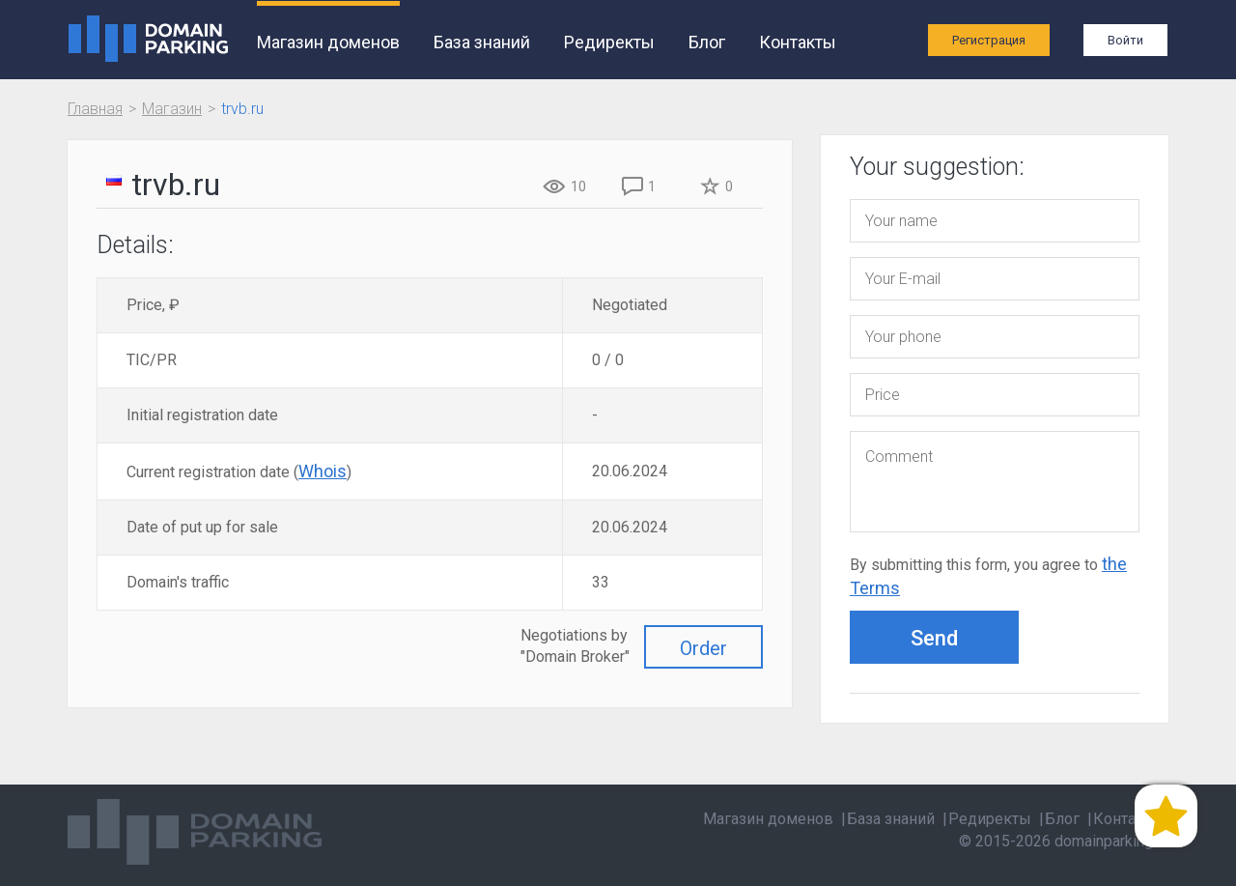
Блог (706, 42)
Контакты (797, 42)
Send (934, 638)
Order (703, 648)
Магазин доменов (328, 42)
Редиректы (609, 42)
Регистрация (988, 40)
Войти (1125, 40)
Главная (95, 109)
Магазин (172, 109)
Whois (322, 471)
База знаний (482, 42)
